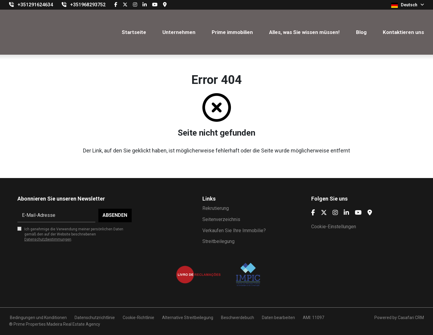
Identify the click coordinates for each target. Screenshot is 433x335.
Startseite (134, 32)
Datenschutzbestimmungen (47, 239)
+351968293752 (88, 5)
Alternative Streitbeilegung (187, 317)
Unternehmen (178, 32)
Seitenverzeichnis (221, 219)
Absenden (115, 215)
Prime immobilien (232, 32)
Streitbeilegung (218, 241)
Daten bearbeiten (278, 317)
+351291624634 (35, 5)
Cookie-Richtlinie (138, 317)
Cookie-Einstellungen (333, 226)
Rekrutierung (215, 208)
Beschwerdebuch (237, 317)
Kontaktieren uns (403, 32)
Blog (361, 32)
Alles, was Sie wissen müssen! (304, 32)
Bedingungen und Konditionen (38, 317)
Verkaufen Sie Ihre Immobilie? (234, 230)
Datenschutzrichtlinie (95, 317)
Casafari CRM (411, 317)
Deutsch (407, 5)
